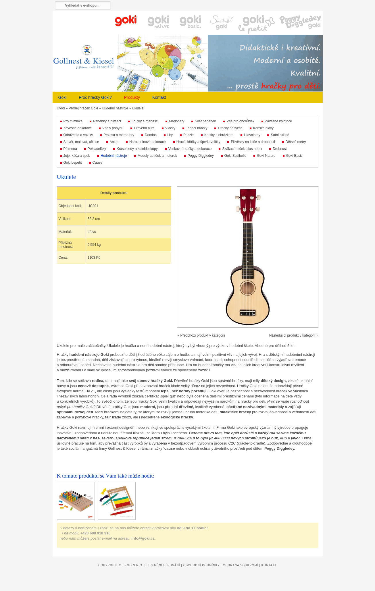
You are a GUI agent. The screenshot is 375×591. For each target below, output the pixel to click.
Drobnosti (280, 149)
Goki (62, 97)
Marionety (176, 121)
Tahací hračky (196, 128)
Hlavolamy (252, 135)
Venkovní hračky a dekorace (190, 149)
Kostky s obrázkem (218, 135)
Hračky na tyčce (230, 128)
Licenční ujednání (163, 565)
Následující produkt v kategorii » (293, 335)
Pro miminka (73, 121)
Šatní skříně (280, 135)
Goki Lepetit (73, 163)
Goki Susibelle (235, 156)
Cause (98, 163)
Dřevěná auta (144, 128)
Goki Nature (266, 156)
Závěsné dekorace (78, 128)
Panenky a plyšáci (107, 121)
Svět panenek (205, 121)
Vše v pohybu (112, 128)
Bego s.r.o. (132, 565)
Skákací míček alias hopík (242, 149)
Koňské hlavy (263, 128)
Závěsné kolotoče (278, 121)
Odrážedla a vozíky (78, 135)
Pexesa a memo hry (118, 135)
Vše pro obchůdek (240, 121)
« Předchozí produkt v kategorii (201, 335)
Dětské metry (296, 142)
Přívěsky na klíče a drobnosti (253, 142)
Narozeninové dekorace (147, 142)
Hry (170, 135)
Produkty (132, 97)
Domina (151, 135)
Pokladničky (97, 149)
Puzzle (188, 135)
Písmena (70, 149)
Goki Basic (294, 156)
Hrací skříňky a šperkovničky (198, 142)
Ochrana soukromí (240, 565)
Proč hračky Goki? (95, 97)
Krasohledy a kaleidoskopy (137, 149)
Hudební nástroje (115, 108)
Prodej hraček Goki (83, 108)
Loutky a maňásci (145, 121)
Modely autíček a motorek (157, 156)
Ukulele (137, 108)
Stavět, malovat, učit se (81, 142)
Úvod (61, 108)
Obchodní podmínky (201, 565)
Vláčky (170, 128)
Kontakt (159, 97)
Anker (114, 142)
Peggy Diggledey (201, 156)
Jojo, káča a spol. (77, 156)
